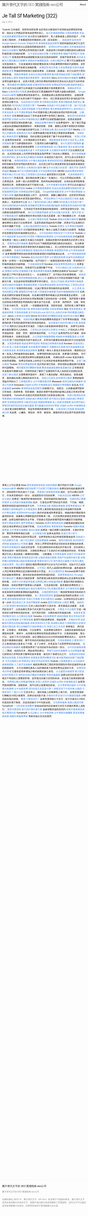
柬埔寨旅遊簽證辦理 (48, 43)
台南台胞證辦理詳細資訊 (36, 226)
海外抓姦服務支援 (23, 150)
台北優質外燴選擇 (58, 150)
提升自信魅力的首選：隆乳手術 (62, 167)
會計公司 (18, 692)
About (83, 4)
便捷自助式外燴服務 (43, 250)
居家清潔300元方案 (40, 623)
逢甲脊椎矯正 (28, 523)
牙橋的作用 (32, 43)
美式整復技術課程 (49, 102)
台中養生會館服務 (37, 160)
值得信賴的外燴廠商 (68, 77)
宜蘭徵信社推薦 (57, 347)
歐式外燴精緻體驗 (55, 33)
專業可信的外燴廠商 (57, 650)
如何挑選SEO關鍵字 (38, 347)
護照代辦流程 (65, 540)
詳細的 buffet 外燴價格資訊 (26, 119)
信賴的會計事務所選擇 (37, 398)
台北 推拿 (77, 288)
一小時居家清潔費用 (12, 229)
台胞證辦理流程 (50, 592)
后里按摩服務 (14, 343)
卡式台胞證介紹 (63, 267)
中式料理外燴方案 (21, 309)
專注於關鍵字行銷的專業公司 (31, 626)
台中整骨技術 (72, 588)
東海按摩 (79, 409)
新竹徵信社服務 (57, 398)
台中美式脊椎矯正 (11, 257)
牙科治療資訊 (47, 599)
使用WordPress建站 (59, 46)
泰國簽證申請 (74, 88)
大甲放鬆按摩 (42, 150)
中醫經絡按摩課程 (44, 236)
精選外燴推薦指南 (54, 523)
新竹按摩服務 (79, 153)
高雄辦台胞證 (57, 623)
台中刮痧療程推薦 (47, 171)
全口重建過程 (60, 146)
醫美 (23, 699)
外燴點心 (62, 329)
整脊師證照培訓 (55, 160)
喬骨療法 (21, 167)
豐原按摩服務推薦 (28, 278)
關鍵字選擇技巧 (71, 53)
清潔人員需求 (42, 681)
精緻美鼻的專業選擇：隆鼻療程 (35, 77)
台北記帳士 (33, 712)
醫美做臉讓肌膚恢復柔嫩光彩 (57, 367)
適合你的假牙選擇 (63, 129)
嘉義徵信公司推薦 (19, 543)
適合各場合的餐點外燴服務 (30, 157)
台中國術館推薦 (57, 257)
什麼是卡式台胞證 (67, 609)
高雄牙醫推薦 (33, 602)
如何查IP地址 (9, 157)
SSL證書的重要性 (56, 588)
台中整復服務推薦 (76, 253)
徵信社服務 (34, 530)
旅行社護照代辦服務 (71, 143)
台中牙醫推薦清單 (42, 381)
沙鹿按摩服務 (72, 33)
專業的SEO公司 (45, 561)
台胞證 (65, 602)
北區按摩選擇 (49, 616)
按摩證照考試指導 (42, 84)
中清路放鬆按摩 (36, 264)
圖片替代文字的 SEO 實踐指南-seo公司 (32, 4)
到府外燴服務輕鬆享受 (68, 291)
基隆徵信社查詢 (24, 133)
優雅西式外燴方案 (28, 291)
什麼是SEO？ (78, 640)
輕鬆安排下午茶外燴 (64, 233)
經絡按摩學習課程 (31, 343)
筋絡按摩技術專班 (74, 171)
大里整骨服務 (59, 554)
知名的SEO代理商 (30, 102)
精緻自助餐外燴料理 (45, 122)
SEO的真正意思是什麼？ (24, 105)
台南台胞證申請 (58, 60)
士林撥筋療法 (25, 381)
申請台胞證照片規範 (68, 198)
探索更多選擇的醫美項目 (43, 657)
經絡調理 (66, 40)
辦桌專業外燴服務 (42, 271)
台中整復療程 (30, 509)
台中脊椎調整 (47, 712)
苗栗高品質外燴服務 (17, 243)
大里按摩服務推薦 (44, 146)
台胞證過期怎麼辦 (47, 557)
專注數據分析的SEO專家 (46, 405)
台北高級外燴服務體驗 (44, 336)
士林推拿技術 (9, 350)
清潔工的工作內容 (56, 626)
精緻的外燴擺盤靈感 (38, 60)
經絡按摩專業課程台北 (65, 264)
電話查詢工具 (19, 602)
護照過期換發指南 (36, 485)
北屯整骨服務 (60, 702)
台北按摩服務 (12, 619)
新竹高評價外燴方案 (32, 709)
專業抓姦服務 (53, 674)
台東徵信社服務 (34, 167)
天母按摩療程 (43, 109)
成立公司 (42, 278)
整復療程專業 (30, 284)
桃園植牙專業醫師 (62, 385)
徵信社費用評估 (38, 588)
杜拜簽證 (53, 333)
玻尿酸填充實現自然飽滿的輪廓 (44, 205)
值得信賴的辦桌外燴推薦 (14, 205)
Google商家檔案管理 (53, 191)
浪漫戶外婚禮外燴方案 (69, 557)
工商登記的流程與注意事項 (44, 329)
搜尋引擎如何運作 (11, 523)
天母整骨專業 (56, 53)
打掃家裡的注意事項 (75, 623)
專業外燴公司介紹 (11, 174)
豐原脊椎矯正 (76, 309)
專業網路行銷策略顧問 (13, 398)
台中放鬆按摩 (21, 688)
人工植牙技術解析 (23, 664)
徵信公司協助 (58, 281)
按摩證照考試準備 (48, 67)
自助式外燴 (61, 312)
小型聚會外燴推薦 (47, 291)
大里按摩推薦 (65, 67)
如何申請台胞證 (71, 316)
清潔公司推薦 (33, 599)
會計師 (5, 412)
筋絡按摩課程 (44, 526)
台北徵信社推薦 (24, 616)
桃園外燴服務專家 (19, 716)
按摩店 (61, 226)
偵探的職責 (29, 319)
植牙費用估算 (9, 712)
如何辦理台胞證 (64, 378)
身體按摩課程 (21, 160)
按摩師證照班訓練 (61, 84)
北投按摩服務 (56, 309)
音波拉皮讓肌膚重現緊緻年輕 (67, 188)
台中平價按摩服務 (23, 112)
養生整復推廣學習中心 (61, 109)
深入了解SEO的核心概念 (40, 202)
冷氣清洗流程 (31, 402)
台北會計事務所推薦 (38, 219)
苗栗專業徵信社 (74, 505)
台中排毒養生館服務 (56, 184)
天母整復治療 (47, 129)
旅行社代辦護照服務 (27, 171)
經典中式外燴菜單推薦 (23, 581)
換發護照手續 (61, 250)
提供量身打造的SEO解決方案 (63, 322)
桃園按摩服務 (21, 74)
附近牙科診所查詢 (40, 661)
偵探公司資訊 (48, 378)
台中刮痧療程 (46, 233)
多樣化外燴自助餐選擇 (40, 74)
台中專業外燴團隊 (74, 226)
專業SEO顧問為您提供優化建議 (18, 405)
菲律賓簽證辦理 (27, 191)
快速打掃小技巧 (69, 533)
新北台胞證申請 (57, 571)
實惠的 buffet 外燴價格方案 (19, 271)
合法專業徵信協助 (67, 685)
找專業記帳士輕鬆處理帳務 (49, 581)
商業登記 (77, 102)
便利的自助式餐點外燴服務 (32, 674)
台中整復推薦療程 (42, 188)
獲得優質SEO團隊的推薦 (19, 84)
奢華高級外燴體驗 (40, 309)
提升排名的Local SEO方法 (41, 312)
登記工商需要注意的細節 (33, 174)
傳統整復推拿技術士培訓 (62, 140)
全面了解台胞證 (10, 374)
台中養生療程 (9, 512)
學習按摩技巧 (51, 198)
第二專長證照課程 (44, 595)
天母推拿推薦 (21, 312)
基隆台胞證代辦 (75, 702)
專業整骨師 (57, 526)
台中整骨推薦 (26, 619)
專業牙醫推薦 (65, 102)
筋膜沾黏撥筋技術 (76, 395)
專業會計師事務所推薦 (51, 343)
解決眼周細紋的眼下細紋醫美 (67, 74)
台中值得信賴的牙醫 (38, 53)
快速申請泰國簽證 (23, 250)
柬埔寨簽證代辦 (30, 557)
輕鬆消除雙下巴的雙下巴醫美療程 (41, 488)
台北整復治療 (39, 533)
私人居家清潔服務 (26, 109)
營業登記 (26, 661)
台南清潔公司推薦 (17, 91)
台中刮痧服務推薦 (76, 647)
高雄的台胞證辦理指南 (13, 188)
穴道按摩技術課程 (47, 284)
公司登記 (41, 568)
